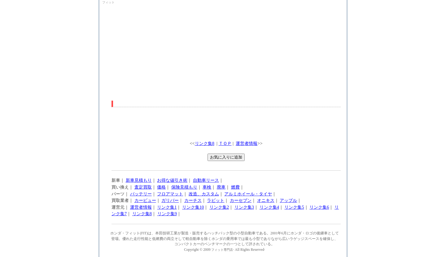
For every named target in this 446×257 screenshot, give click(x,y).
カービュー (145, 200)
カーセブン (240, 200)
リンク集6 (319, 207)
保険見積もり (184, 187)
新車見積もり (139, 180)
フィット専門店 (222, 249)
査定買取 (143, 187)
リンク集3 (244, 207)
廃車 (221, 187)
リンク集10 (193, 207)
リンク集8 (204, 143)
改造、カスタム (204, 193)
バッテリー (141, 193)
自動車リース (206, 180)
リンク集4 (269, 207)
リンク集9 (167, 213)
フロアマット (170, 193)
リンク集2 (219, 207)
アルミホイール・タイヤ (248, 193)
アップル (288, 200)
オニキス (265, 200)
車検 (207, 187)
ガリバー (170, 200)
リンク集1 (167, 207)
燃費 (235, 187)
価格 (161, 187)
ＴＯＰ (225, 143)
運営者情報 (246, 143)
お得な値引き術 (172, 180)
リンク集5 (294, 207)
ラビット (215, 200)
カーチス (193, 200)
